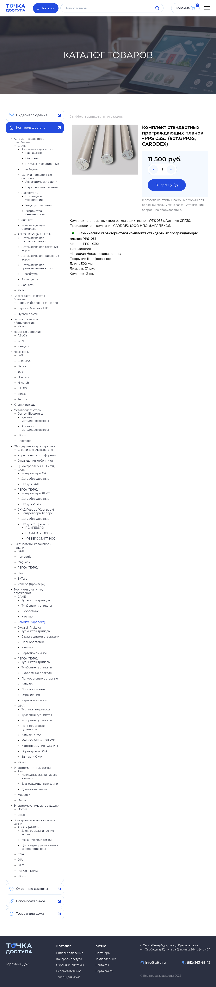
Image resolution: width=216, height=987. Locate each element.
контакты (163, 200)
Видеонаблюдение (31, 116)
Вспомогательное (30, 902)
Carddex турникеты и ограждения (98, 117)
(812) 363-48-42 (198, 962)
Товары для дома (30, 914)
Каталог (49, 8)
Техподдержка (106, 959)
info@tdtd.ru (155, 962)
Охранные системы (32, 889)
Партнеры (103, 953)
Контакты (102, 965)
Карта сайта (104, 971)
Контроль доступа (30, 128)
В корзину (167, 186)
